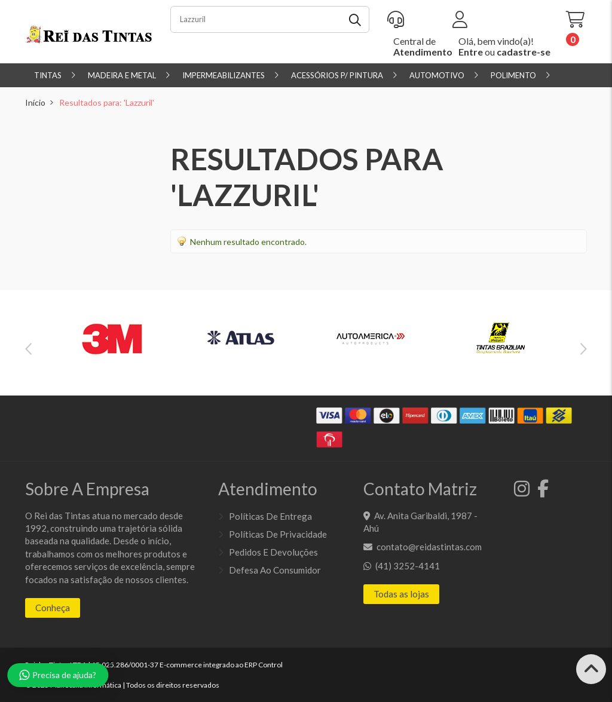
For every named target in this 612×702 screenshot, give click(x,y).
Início (35, 102)
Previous (28, 349)
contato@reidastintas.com (429, 546)
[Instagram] (519, 491)
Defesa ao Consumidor (275, 570)
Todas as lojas (401, 593)
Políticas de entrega (270, 516)
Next (583, 349)
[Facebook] (540, 491)
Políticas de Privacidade (278, 534)
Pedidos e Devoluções (273, 552)
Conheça (52, 607)
